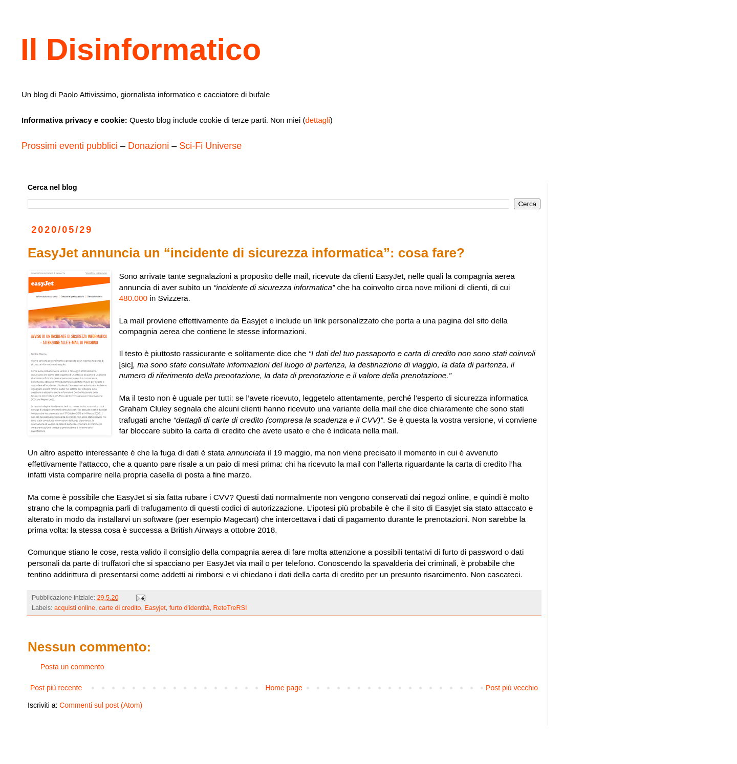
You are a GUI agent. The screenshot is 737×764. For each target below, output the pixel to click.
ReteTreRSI (230, 608)
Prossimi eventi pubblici (69, 146)
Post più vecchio (512, 688)
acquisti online (74, 608)
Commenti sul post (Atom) (100, 705)
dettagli (317, 120)
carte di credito (120, 608)
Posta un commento (72, 667)
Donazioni (148, 146)
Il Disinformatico (140, 49)
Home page (283, 688)
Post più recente (56, 688)
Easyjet (155, 608)
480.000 (133, 298)
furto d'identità (189, 608)
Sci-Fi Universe (210, 146)
